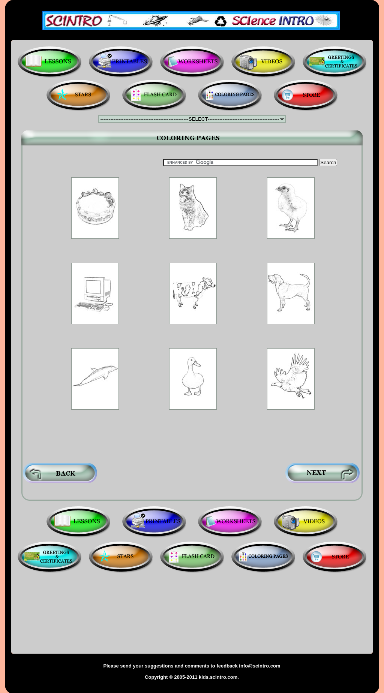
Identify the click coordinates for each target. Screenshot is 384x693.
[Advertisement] (192, 252)
